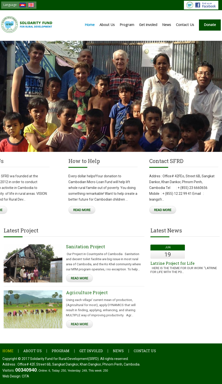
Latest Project (21, 232)
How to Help (51, 162)
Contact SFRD (148, 162)
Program (127, 24)
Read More (49, 210)
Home (90, 24)
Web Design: (15, 376)
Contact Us (185, 24)
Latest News (166, 232)
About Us (107, 24)
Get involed (148, 24)
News (166, 24)
